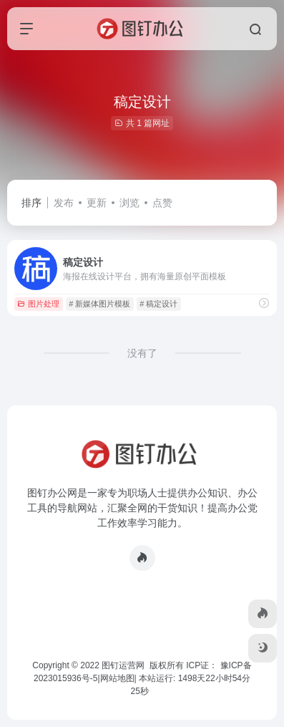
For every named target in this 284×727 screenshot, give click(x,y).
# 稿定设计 (158, 303)
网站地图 (117, 678)
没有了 (142, 353)
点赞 (162, 202)
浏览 (129, 202)
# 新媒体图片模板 (99, 303)
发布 (64, 202)
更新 (97, 202)
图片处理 (38, 303)
